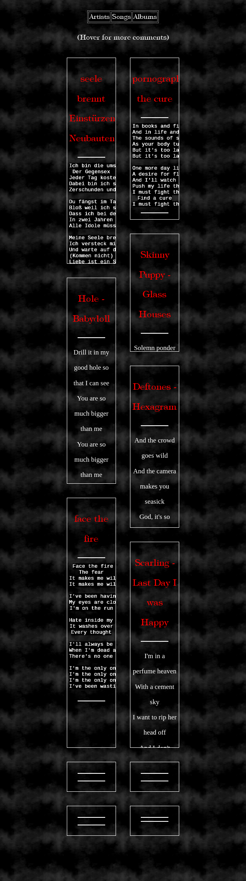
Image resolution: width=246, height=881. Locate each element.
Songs (121, 16)
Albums (145, 16)
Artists (99, 16)
